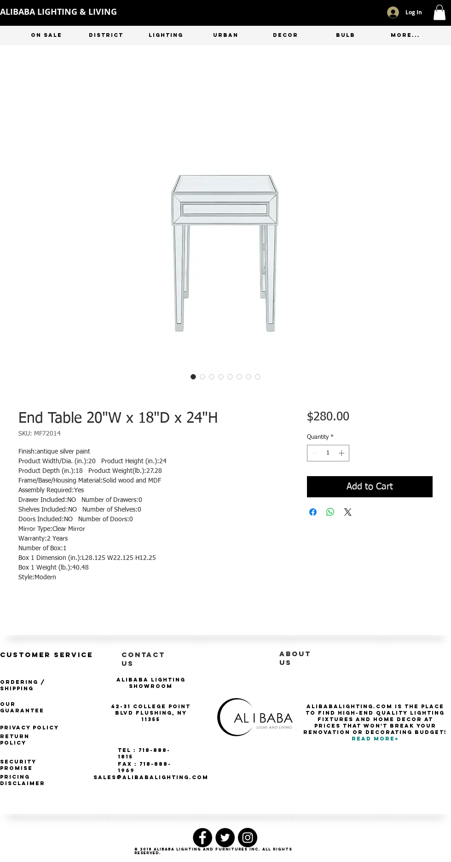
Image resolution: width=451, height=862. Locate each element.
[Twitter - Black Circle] (225, 837)
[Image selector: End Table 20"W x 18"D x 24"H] (193, 376)
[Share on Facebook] (312, 512)
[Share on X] (347, 512)
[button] (439, 12)
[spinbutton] (328, 453)
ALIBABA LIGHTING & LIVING (58, 11)
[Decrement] (313, 453)
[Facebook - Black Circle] (202, 837)
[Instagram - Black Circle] (247, 837)
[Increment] (342, 453)
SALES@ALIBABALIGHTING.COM (150, 777)
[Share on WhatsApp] (330, 512)
